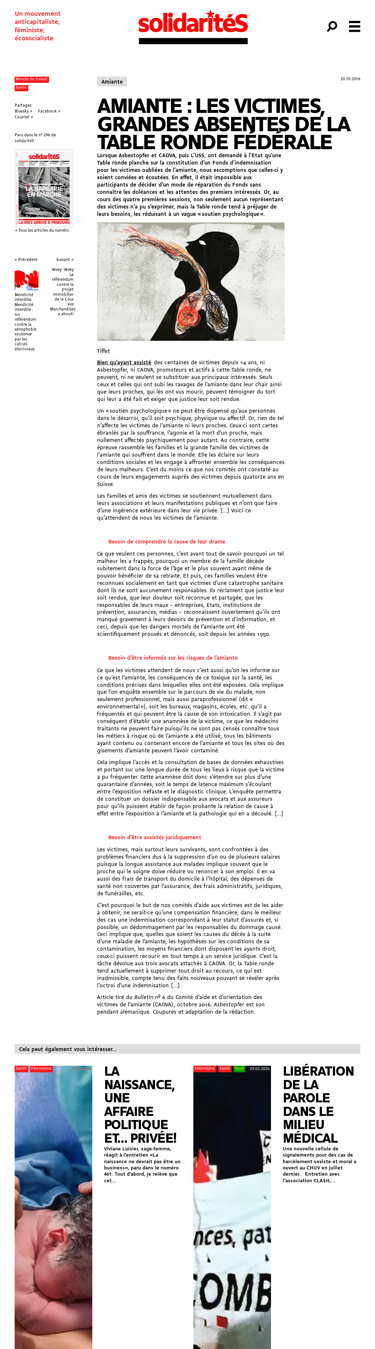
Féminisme (41, 1069)
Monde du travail (31, 79)
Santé (21, 88)
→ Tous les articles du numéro (42, 231)
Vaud (239, 1069)
